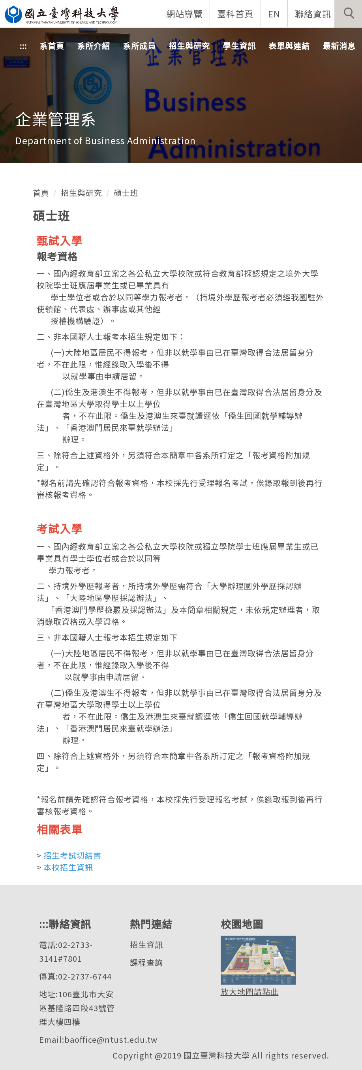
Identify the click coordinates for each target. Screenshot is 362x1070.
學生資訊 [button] (239, 45)
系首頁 (51, 45)
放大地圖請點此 (250, 991)
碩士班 (126, 192)
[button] (348, 14)
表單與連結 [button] (289, 45)
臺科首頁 (235, 13)
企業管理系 (55, 118)
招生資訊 (146, 944)
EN (274, 13)
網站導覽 (184, 13)
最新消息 (339, 45)
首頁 (41, 192)
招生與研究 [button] (189, 45)
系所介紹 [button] (93, 45)
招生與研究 (81, 192)
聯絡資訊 (313, 13)
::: (23, 45)
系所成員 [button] (139, 45)
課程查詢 (146, 962)
